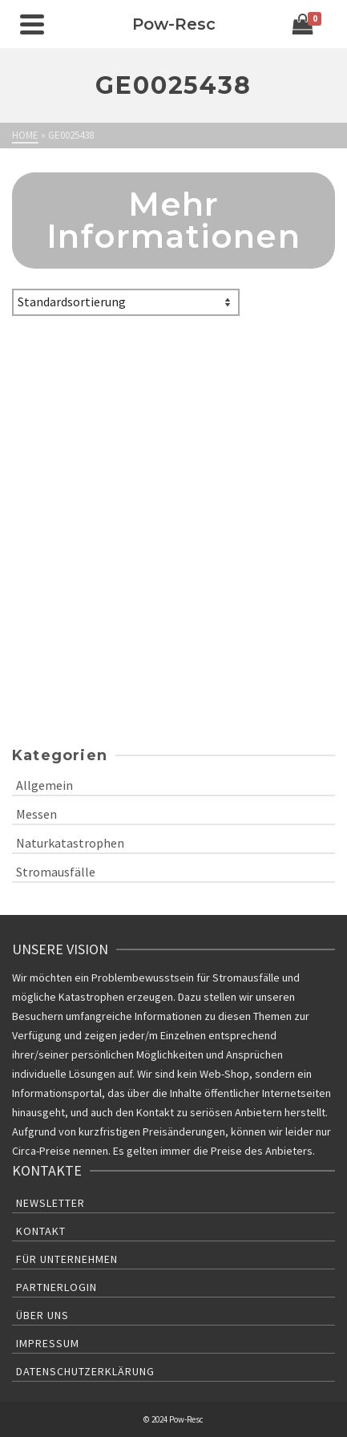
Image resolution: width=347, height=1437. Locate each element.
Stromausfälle (55, 872)
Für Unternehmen (67, 1259)
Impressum (47, 1343)
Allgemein (44, 785)
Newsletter (50, 1203)
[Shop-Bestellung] (126, 302)
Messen (36, 814)
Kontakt (41, 1231)
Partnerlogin (56, 1287)
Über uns (42, 1315)
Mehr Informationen (173, 220)
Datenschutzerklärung (85, 1371)
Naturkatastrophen (70, 843)
